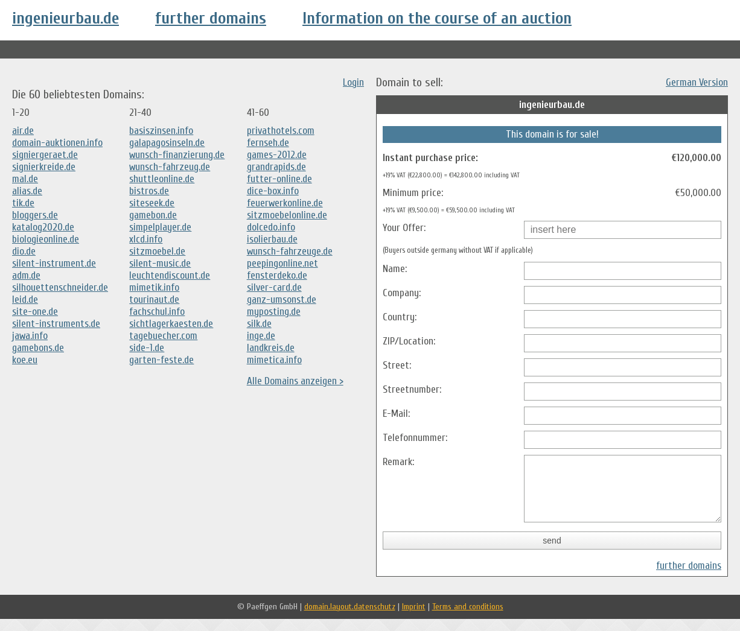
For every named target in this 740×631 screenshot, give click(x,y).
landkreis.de (271, 348)
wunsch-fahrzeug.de (169, 167)
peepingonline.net (282, 263)
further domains (210, 18)
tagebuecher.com (163, 335)
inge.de (261, 335)
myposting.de (274, 311)
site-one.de (35, 311)
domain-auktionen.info (57, 142)
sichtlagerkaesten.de (171, 323)
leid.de (25, 299)
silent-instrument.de (54, 263)
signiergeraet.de (45, 154)
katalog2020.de (43, 227)
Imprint (414, 619)
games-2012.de (277, 154)
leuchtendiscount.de (169, 275)
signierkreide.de (43, 167)
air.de (23, 130)
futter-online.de (279, 179)
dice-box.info (273, 191)
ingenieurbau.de (65, 18)
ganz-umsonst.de (281, 299)
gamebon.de (153, 215)
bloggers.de (35, 215)
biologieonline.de (45, 239)
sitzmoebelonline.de (287, 215)
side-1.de (146, 348)
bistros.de (149, 191)
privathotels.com (280, 130)
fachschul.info (157, 311)
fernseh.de (268, 142)
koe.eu (24, 360)
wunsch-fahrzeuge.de (290, 251)
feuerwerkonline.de (285, 203)
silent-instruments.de (56, 323)
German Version (697, 82)
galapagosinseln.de (167, 142)
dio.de (24, 251)
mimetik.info (154, 287)
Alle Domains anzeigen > (295, 381)
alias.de (27, 191)
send (552, 552)
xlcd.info (145, 239)
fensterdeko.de (277, 275)
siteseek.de (151, 203)
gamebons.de (38, 348)
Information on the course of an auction (437, 18)
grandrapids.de (276, 167)
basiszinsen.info (161, 130)
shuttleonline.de (161, 179)
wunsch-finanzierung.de (177, 154)
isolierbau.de (272, 239)
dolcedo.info (271, 227)
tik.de (23, 203)
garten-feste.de (161, 360)
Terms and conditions (467, 619)
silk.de (259, 323)
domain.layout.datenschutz (349, 619)
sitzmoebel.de (157, 251)
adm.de (26, 275)
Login (353, 82)
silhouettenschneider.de (60, 287)
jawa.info (30, 335)
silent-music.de (160, 263)
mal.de (25, 179)
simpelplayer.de (160, 227)
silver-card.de (274, 287)
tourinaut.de (154, 299)
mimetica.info (274, 360)
